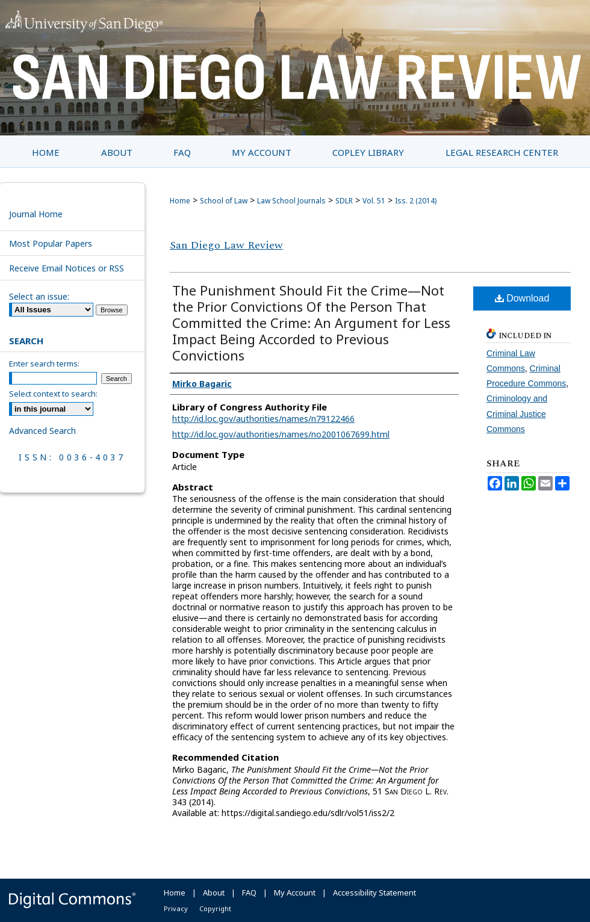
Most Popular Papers (50, 243)
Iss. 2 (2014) (415, 201)
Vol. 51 (373, 201)
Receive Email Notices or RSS (66, 268)
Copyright (215, 908)
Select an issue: (39, 296)
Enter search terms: (44, 363)
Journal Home (36, 214)
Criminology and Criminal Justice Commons (516, 413)
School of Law (223, 201)
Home (180, 201)
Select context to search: (53, 393)
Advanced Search (42, 430)
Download (522, 298)
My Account (294, 892)
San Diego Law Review (226, 245)
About (214, 892)
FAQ (249, 892)
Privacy (176, 908)
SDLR (344, 201)
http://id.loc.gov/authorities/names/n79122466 (263, 418)
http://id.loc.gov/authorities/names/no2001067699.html (281, 434)
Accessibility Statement (374, 892)
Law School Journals (291, 201)
